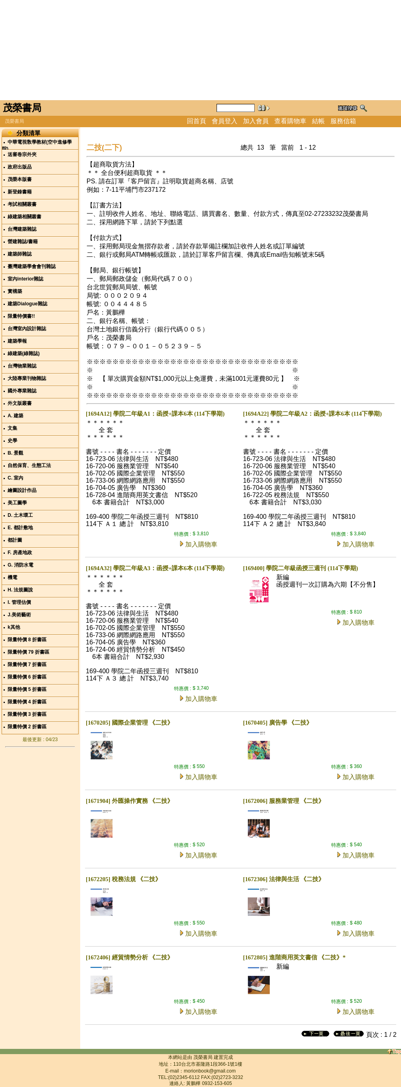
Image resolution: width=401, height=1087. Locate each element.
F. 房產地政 (20, 552)
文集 (12, 428)
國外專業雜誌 (22, 391)
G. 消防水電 (20, 565)
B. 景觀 (15, 453)
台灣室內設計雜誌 (27, 328)
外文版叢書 (20, 403)
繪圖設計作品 (22, 490)
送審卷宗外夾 (22, 154)
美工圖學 (17, 503)
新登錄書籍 (20, 192)
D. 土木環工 (20, 515)
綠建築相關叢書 (24, 216)
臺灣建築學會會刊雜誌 (32, 266)
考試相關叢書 (22, 204)
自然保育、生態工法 (29, 465)
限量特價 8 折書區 (27, 639)
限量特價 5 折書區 (27, 689)
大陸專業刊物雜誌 (27, 378)
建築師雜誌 (20, 254)
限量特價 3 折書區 (27, 714)
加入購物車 (201, 544)
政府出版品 (20, 167)
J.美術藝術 (19, 615)
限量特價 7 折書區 (27, 664)
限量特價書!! (21, 316)
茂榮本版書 (20, 179)
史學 (12, 440)
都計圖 (15, 540)
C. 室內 (15, 478)
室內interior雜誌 (25, 279)
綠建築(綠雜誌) (24, 353)
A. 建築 (15, 416)
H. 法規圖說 (20, 590)
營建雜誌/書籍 (23, 241)
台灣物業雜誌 (22, 366)
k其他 (14, 627)
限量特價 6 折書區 (27, 677)
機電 (12, 577)
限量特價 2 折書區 (27, 726)
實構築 (15, 291)
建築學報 (17, 341)
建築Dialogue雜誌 (27, 304)
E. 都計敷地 (20, 527)
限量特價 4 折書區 (27, 702)
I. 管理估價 (19, 602)
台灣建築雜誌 (22, 229)
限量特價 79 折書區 (28, 652)
